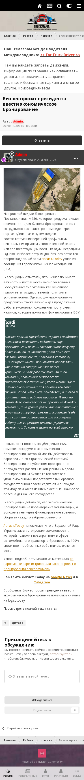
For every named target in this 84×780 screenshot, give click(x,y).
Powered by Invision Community (42, 762)
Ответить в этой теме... (29, 676)
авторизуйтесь (61, 654)
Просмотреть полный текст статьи (31, 608)
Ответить (42, 140)
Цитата (17, 623)
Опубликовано (35, 160)
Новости (31, 126)
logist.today (16, 600)
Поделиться (42, 700)
